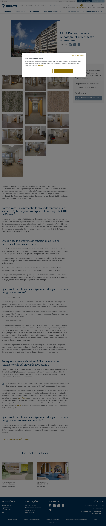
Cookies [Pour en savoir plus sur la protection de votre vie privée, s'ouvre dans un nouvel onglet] (41, 65)
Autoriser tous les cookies (63, 71)
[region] (54, 65)
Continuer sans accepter (78, 55)
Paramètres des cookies (43, 71)
